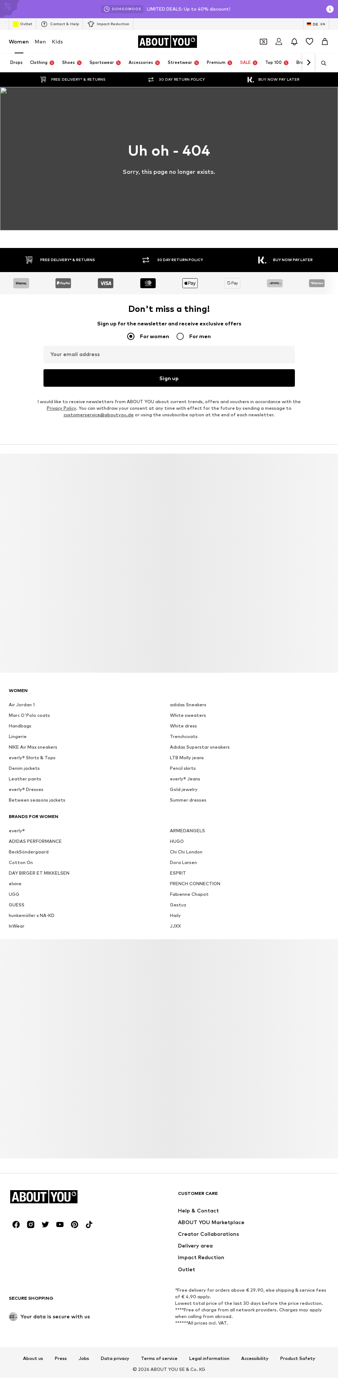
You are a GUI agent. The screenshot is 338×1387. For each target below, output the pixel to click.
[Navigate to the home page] (167, 41)
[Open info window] (330, 9)
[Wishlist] (309, 41)
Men (40, 41)
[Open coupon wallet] (263, 41)
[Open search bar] (321, 63)
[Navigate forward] (308, 62)
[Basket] (324, 41)
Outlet (22, 24)
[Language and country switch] (316, 24)
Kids (57, 41)
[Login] (278, 41)
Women (19, 41)
